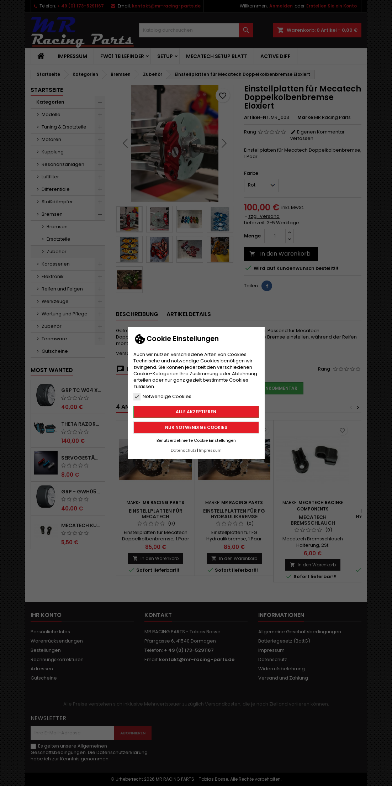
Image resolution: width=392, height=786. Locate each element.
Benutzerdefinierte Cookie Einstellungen (196, 440)
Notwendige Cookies (162, 396)
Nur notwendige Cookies (196, 427)
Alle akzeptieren (196, 412)
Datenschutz (183, 450)
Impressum (210, 450)
